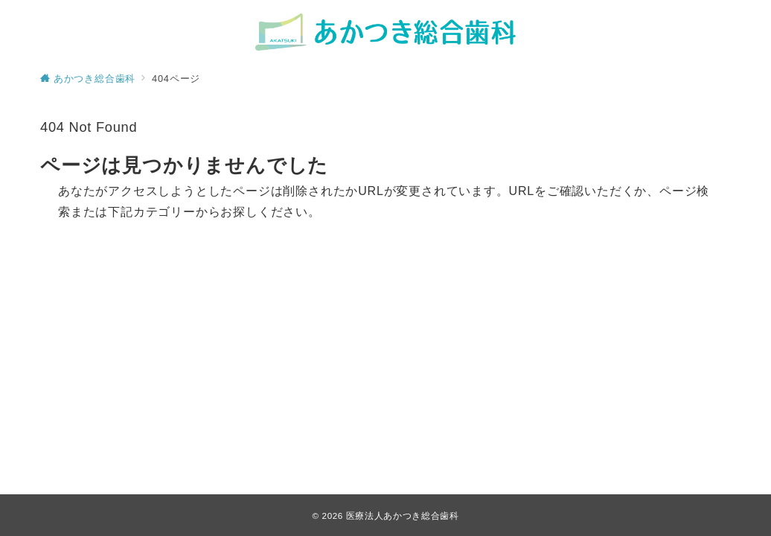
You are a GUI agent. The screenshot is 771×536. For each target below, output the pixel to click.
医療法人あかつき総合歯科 (402, 515)
